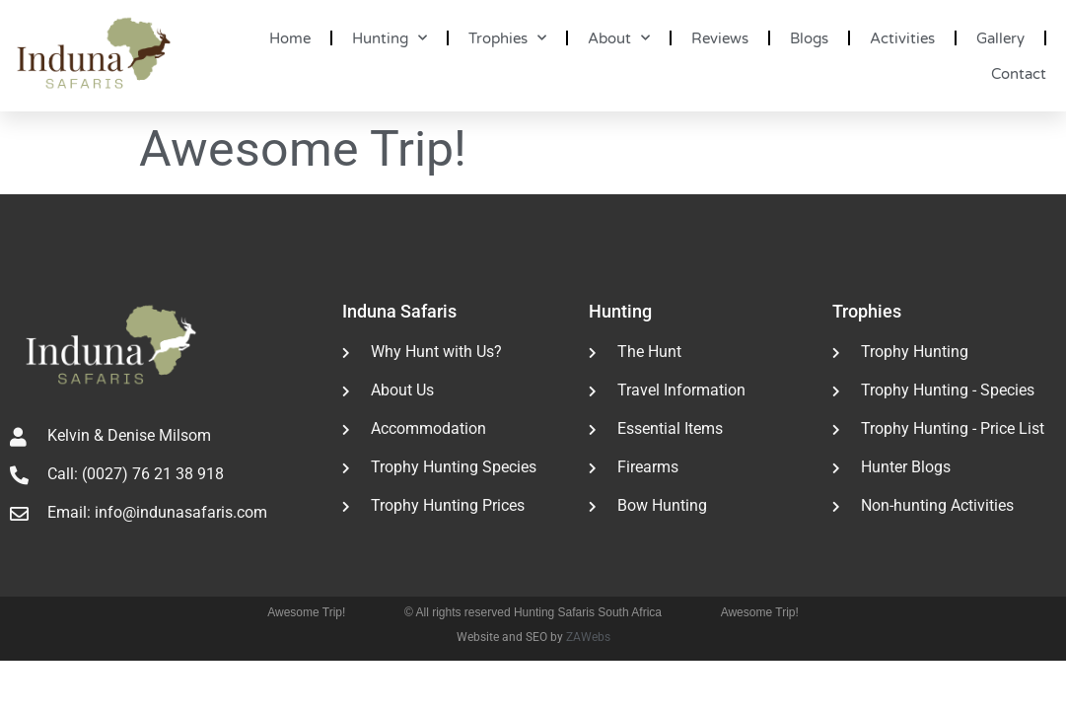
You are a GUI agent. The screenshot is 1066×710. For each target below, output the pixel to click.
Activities (902, 38)
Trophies (507, 38)
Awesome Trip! (306, 612)
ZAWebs (588, 637)
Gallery (1000, 38)
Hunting (389, 38)
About (619, 38)
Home (290, 38)
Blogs (809, 38)
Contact (1018, 74)
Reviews (719, 38)
